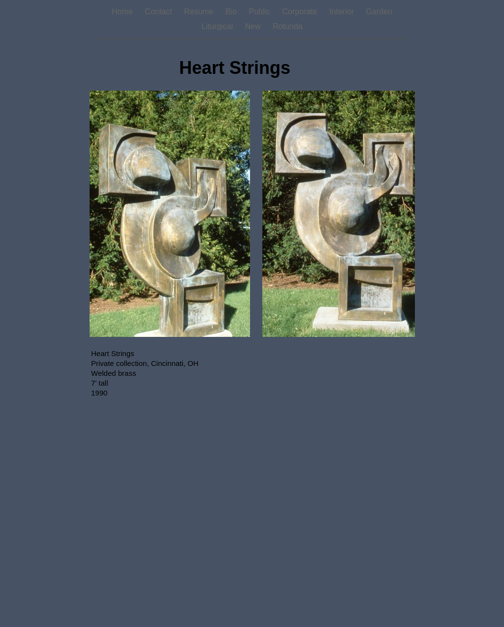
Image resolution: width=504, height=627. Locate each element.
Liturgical (218, 26)
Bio (232, 11)
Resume (200, 11)
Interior (342, 11)
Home (123, 11)
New (254, 26)
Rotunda (288, 26)
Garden (379, 11)
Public (261, 11)
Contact (159, 11)
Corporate (301, 11)
